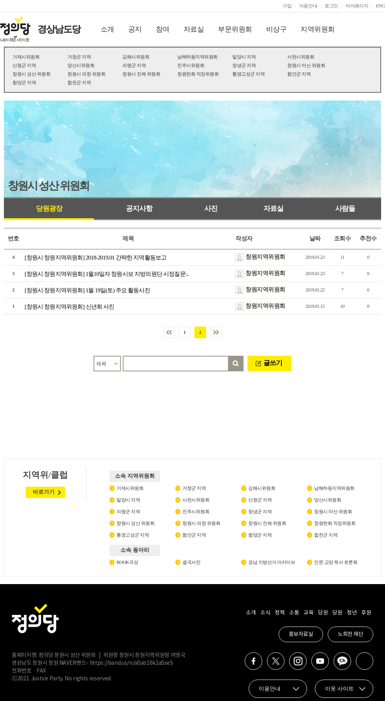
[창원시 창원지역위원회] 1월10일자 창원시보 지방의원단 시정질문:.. (107, 274)
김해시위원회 (135, 57)
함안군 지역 (299, 74)
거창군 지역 (79, 57)
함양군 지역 (24, 82)
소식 (265, 613)
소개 (107, 29)
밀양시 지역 (244, 57)
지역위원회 (317, 29)
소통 (294, 613)
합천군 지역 (79, 82)
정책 (279, 613)
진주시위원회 (190, 65)
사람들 (345, 208)
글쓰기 (272, 363)
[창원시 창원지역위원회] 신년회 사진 (69, 307)
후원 (366, 613)
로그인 (331, 6)
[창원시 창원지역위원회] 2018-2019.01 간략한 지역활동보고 (95, 257)
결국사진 (191, 562)
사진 (210, 208)
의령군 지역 (134, 65)
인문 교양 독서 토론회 (335, 562)
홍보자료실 (301, 634)
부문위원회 (235, 29)
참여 (163, 29)
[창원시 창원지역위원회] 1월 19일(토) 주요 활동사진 (87, 290)
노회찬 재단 (350, 634)
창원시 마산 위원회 (306, 65)
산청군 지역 (24, 65)
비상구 (276, 29)
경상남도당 (58, 29)
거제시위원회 (25, 57)
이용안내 (308, 6)
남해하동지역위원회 (197, 57)
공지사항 (139, 208)
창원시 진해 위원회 (141, 74)
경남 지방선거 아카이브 (271, 562)
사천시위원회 (300, 57)
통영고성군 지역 (248, 74)
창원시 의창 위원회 (86, 74)
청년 (352, 613)
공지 (135, 29)
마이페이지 (357, 6)
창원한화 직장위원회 (198, 74)
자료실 (194, 29)
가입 (287, 6)
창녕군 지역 (244, 65)
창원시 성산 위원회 (31, 74)
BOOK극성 (127, 562)
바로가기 (44, 492)
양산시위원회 (80, 65)
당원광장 (49, 208)
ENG (380, 6)
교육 (308, 613)
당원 (323, 613)
